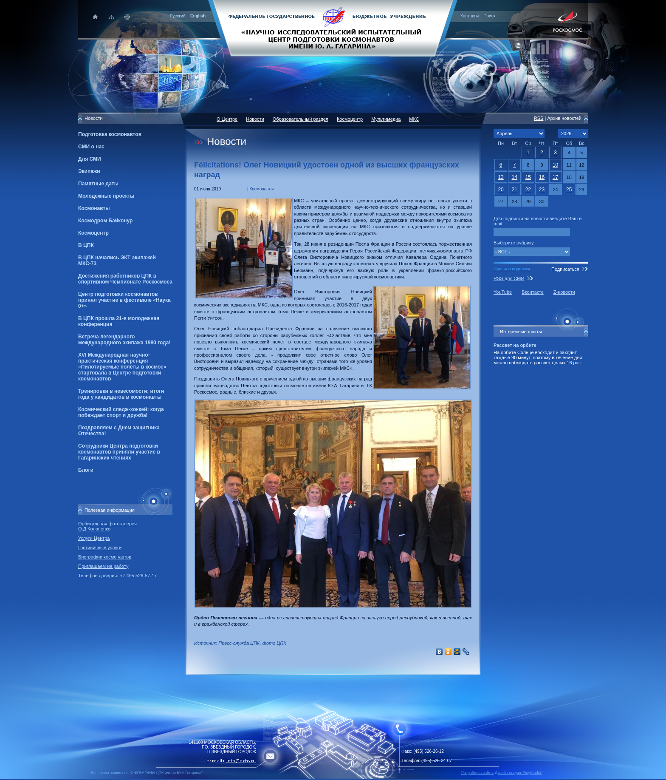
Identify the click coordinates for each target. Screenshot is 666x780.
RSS (539, 118)
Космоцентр (93, 233)
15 (528, 177)
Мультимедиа (386, 119)
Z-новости (564, 292)
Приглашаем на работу (103, 566)
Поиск (489, 16)
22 (528, 190)
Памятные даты (98, 184)
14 (514, 177)
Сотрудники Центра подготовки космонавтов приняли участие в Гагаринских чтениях (119, 452)
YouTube (503, 292)
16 (542, 177)
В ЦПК (86, 245)
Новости (255, 119)
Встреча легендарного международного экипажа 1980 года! (124, 340)
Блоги (85, 470)
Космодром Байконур (105, 221)
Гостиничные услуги (99, 547)
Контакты (469, 16)
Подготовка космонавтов (109, 134)
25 (569, 190)
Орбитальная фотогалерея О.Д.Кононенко (107, 526)
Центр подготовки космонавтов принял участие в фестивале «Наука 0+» (124, 300)
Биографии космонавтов (104, 556)
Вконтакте (532, 292)
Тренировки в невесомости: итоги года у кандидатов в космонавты (121, 394)
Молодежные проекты (106, 196)
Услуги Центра (94, 538)
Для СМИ (89, 159)
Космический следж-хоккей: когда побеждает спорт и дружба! (121, 412)
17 (555, 177)
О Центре (227, 119)
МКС (414, 119)
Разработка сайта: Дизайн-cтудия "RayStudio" (501, 773)
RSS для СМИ (509, 278)
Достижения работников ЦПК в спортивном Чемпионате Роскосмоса (125, 279)
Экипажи (89, 171)
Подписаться (565, 269)
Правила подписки (512, 269)
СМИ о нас (91, 147)
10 (555, 165)
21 (514, 190)
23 (542, 190)
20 (500, 190)
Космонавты (94, 208)
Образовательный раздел (300, 119)
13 (500, 177)
